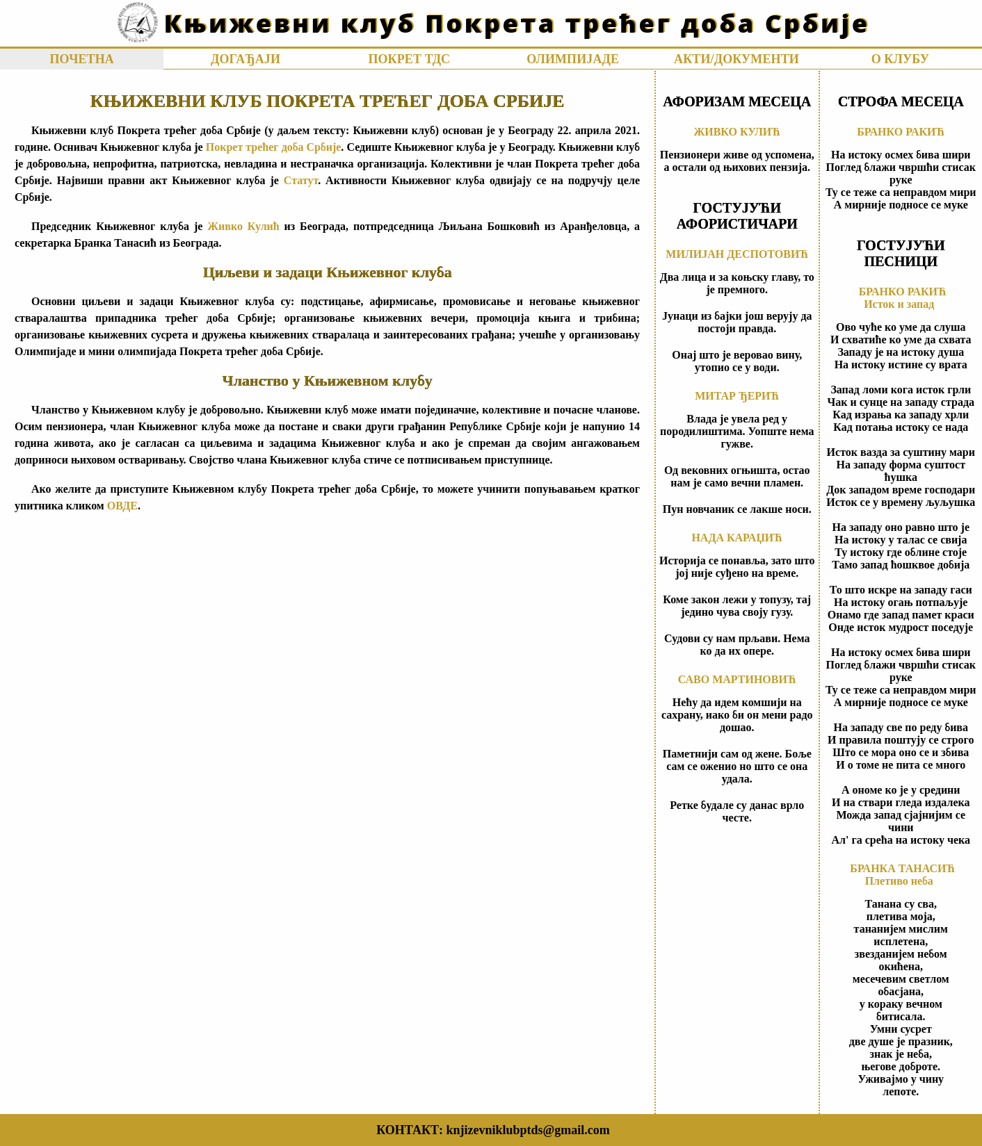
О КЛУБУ (900, 59)
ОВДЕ (122, 505)
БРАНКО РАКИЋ (900, 132)
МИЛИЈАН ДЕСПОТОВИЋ (737, 254)
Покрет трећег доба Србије (273, 147)
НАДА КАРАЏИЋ (736, 537)
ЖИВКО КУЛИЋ (736, 132)
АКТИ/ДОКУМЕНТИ (736, 59)
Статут (301, 180)
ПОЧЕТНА (81, 59)
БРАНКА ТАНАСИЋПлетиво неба (902, 874)
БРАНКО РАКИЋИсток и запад (903, 298)
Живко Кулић (243, 226)
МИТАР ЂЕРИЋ (737, 396)
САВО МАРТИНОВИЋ (737, 679)
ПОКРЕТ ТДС (409, 59)
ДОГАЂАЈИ (245, 59)
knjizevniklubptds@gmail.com (527, 1130)
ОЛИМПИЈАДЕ (572, 59)
